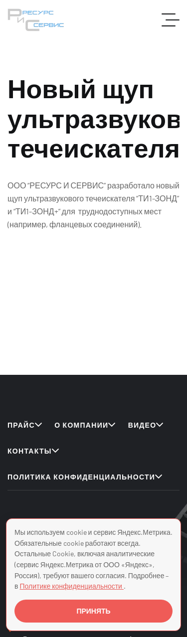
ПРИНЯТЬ (93, 611)
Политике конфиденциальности (71, 586)
